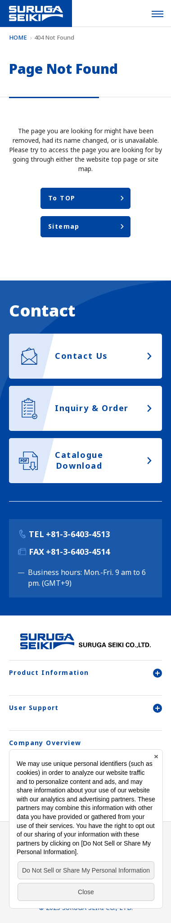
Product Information (85, 672)
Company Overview (45, 742)
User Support (85, 707)
